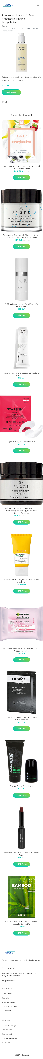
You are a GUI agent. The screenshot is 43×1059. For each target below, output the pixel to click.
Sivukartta (6, 1042)
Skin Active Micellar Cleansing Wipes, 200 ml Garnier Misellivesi (21, 649)
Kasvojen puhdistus (9, 1002)
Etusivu (4, 26)
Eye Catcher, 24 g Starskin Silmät (21, 442)
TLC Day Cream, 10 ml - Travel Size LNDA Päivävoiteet (21, 305)
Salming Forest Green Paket (21, 786)
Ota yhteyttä (7, 1030)
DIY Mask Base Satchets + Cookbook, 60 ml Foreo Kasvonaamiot (21, 167)
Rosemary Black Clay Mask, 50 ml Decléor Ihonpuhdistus (21, 580)
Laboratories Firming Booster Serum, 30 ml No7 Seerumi (22, 374)
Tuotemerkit (6, 1011)
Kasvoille (5, 998)
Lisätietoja (11, 92)
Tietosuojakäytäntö (9, 1038)
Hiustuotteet (6, 994)
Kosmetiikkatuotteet (20, 77)
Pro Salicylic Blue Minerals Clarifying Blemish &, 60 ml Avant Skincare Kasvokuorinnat (21, 236)
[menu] (38, 5)
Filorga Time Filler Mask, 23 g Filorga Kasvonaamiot (22, 718)
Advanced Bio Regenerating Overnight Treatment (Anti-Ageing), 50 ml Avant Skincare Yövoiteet (21, 510)
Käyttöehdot (7, 1034)
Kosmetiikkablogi (9, 1025)
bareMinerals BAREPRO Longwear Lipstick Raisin (21, 854)
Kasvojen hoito (35, 77)
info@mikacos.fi (8, 981)
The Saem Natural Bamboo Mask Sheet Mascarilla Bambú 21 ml (21, 922)
